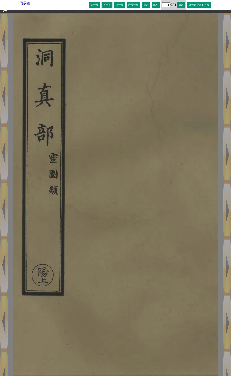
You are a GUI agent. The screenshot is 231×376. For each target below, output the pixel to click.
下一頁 (107, 4)
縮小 (155, 4)
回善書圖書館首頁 (199, 4)
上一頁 (119, 4)
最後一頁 (133, 4)
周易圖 (25, 3)
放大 (145, 4)
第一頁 (94, 4)
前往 (181, 5)
